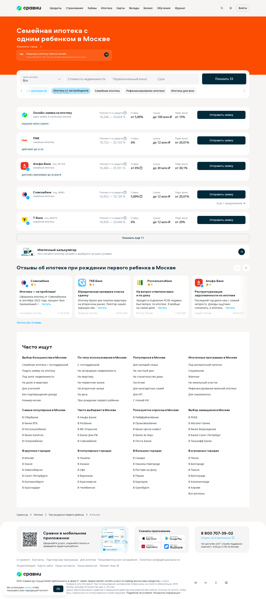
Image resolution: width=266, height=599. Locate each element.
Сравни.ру (22, 513)
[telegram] (195, 581)
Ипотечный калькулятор (56, 249)
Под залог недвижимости (38, 375)
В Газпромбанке (32, 440)
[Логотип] (102, 573)
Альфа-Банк (215, 280)
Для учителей (31, 387)
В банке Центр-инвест (147, 428)
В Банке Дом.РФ (88, 434)
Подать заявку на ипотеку (38, 369)
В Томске (194, 468)
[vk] (205, 581)
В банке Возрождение (202, 428)
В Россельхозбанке (34, 428)
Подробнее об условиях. (139, 591)
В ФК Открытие (87, 428)
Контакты (38, 558)
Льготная (139, 381)
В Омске (27, 463)
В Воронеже (85, 474)
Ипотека (38, 513)
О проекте (23, 558)
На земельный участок (202, 381)
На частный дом (143, 369)
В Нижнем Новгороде (146, 463)
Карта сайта (45, 564)
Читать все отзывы (29, 321)
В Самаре (139, 457)
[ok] (216, 581)
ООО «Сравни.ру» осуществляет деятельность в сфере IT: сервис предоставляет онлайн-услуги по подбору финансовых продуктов (88, 579)
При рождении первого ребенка (98, 399)
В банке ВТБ (29, 422)
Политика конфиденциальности (159, 558)
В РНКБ (192, 416)
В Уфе (81, 468)
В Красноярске (87, 480)
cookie (28, 587)
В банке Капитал (32, 434)
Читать (46, 303)
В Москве (28, 457)
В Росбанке (85, 422)
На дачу (83, 393)
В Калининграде (198, 480)
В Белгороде (196, 463)
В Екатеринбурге (33, 480)
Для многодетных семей (148, 387)
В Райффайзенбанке (146, 416)
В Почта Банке (142, 440)
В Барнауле (140, 480)
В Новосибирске (32, 468)
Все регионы (196, 492)
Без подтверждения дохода (39, 393)
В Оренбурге (141, 486)
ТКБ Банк (96, 280)
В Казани (83, 463)
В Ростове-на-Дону (145, 468)
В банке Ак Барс (143, 434)
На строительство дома (148, 375)
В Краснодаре (31, 486)
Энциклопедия (26, 564)
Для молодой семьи (145, 363)
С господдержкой (88, 363)
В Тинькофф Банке (200, 440)
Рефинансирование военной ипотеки (212, 387)
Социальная (196, 369)
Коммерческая (31, 399)
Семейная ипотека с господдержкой (45, 363)
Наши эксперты (65, 564)
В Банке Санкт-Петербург (204, 434)
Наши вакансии (87, 564)
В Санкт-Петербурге (35, 474)
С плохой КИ (141, 399)
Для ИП (137, 393)
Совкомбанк (40, 280)
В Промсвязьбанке (145, 422)
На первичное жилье (91, 381)
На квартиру (85, 375)
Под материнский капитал (205, 363)
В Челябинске (86, 486)
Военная (193, 375)
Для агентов (88, 558)
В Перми (138, 474)
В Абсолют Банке (199, 422)
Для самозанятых (199, 393)
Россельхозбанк (159, 280)
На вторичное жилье (91, 387)
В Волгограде (196, 474)
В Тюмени (84, 457)
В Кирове (194, 486)
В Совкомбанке (87, 440)
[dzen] (226, 581)
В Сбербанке (30, 416)
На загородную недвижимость (97, 369)
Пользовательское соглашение (117, 558)
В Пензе (193, 457)
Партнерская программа (62, 558)
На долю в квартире (35, 381)
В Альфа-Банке (87, 416)
